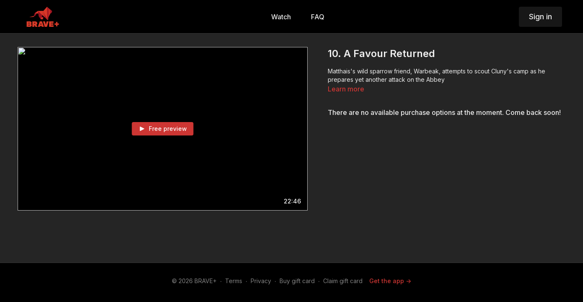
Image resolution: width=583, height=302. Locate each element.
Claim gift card (343, 280)
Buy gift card (297, 280)
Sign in (540, 16)
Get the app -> (390, 280)
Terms (233, 280)
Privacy (261, 280)
